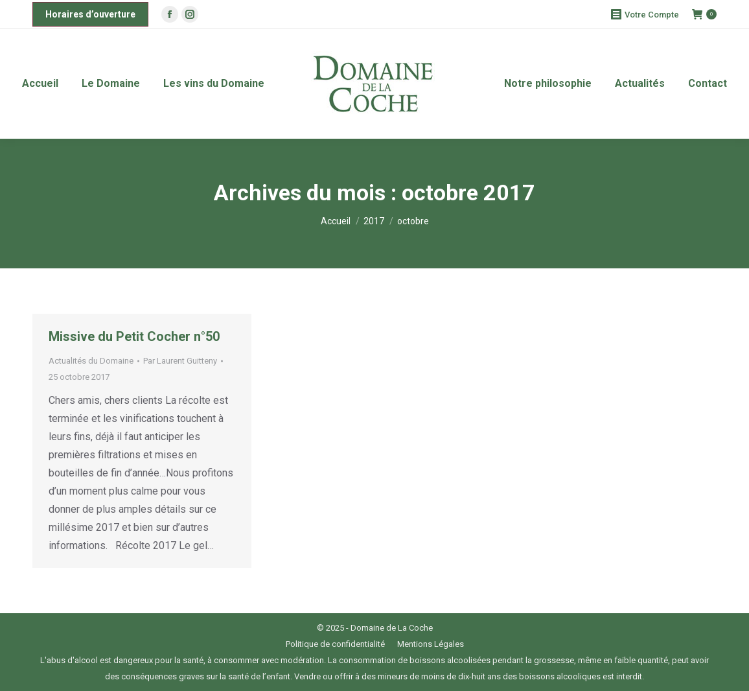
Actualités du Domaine (91, 361)
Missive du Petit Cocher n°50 (134, 336)
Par (180, 361)
